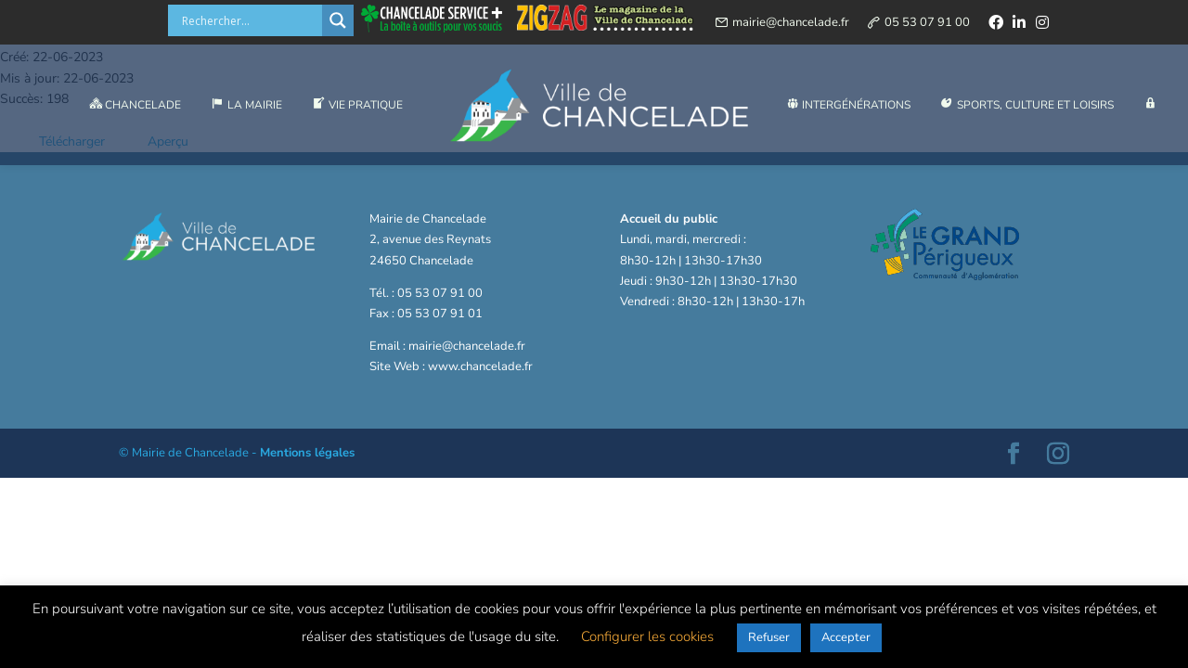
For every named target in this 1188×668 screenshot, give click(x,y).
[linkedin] (1019, 22)
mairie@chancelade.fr (790, 22)
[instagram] (1042, 22)
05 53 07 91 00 (927, 22)
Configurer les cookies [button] (647, 636)
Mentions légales (307, 452)
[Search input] (249, 20)
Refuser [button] (769, 637)
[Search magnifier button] (338, 20)
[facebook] (995, 22)
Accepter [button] (846, 637)
